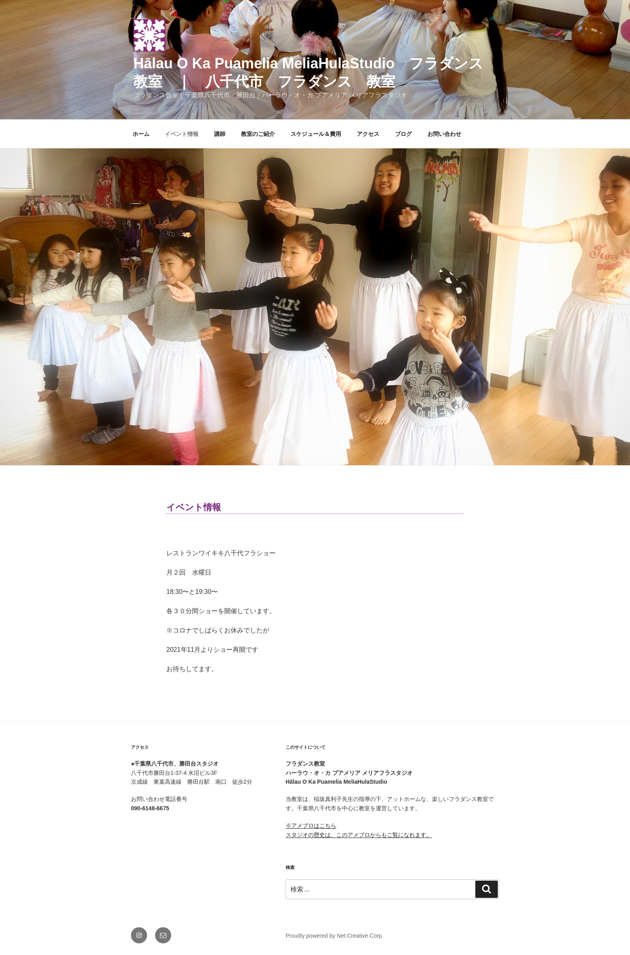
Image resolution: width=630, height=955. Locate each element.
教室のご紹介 (258, 134)
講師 (219, 134)
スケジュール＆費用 (315, 134)
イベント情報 (181, 134)
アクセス (368, 134)
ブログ (403, 134)
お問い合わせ (444, 134)
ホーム (141, 134)
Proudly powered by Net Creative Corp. (335, 935)
